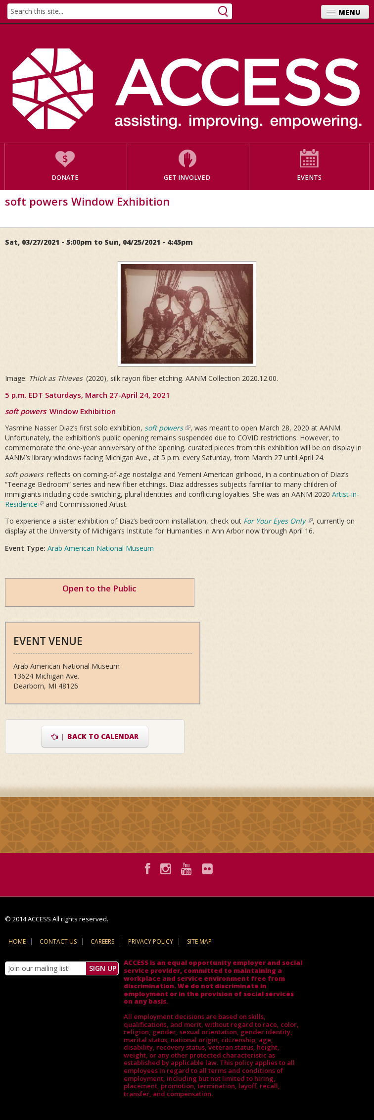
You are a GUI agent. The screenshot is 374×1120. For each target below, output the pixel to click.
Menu (349, 12)
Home (17, 941)
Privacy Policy (150, 941)
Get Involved (187, 177)
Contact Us (58, 941)
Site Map (199, 941)
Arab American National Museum (100, 548)
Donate (65, 177)
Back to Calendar (95, 736)
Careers (102, 941)
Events (309, 177)
